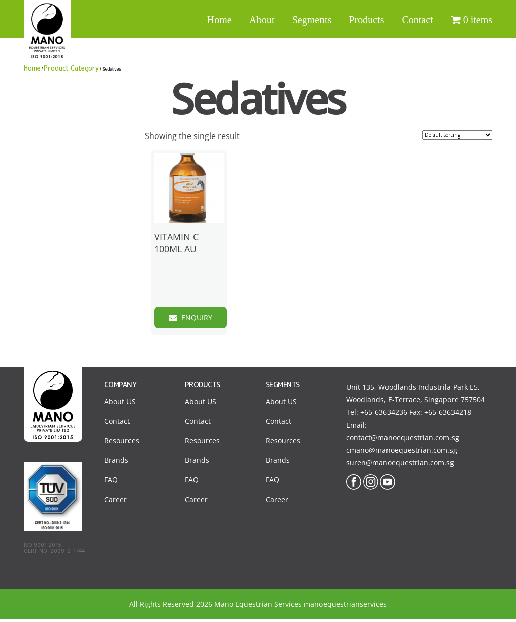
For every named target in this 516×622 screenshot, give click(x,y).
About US (120, 404)
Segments (312, 19)
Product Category (71, 68)
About (262, 19)
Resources (121, 443)
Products (366, 19)
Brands (116, 463)
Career (115, 502)
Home (219, 19)
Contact (417, 19)
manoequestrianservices (345, 606)
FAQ (111, 483)
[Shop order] (457, 135)
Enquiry (203, 318)
